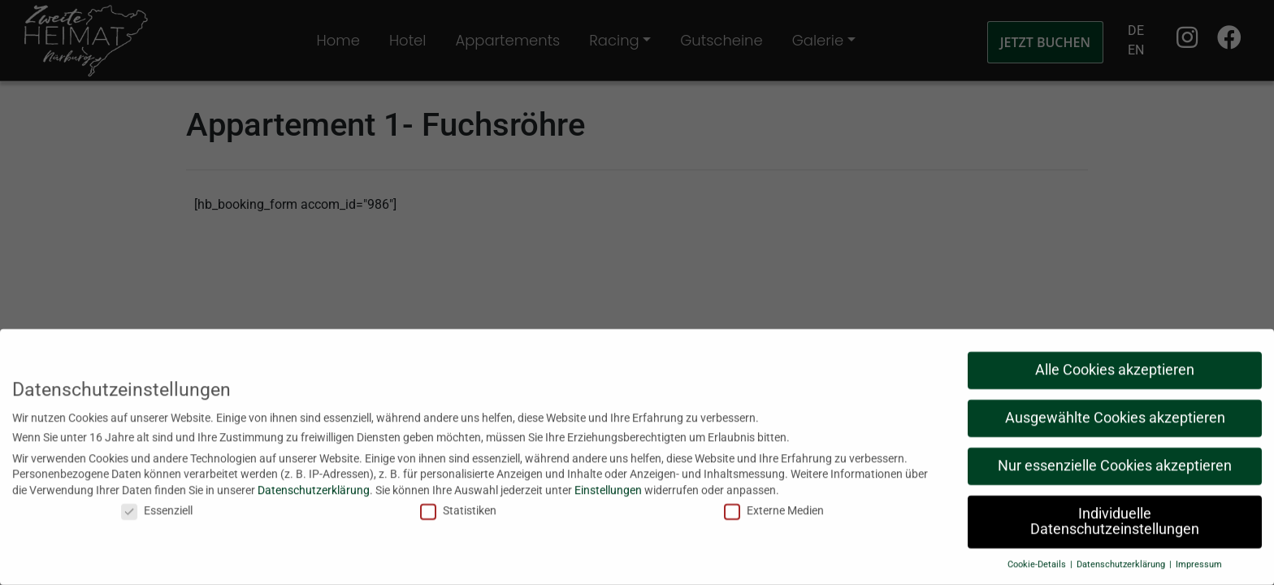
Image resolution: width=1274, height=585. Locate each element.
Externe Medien (774, 505)
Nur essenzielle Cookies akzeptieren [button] (1115, 461)
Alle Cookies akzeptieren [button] (1114, 365)
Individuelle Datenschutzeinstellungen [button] (1114, 516)
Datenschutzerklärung (314, 484)
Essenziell (157, 505)
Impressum (1199, 559)
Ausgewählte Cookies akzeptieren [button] (1115, 413)
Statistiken (458, 505)
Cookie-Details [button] (1038, 559)
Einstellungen (608, 484)
